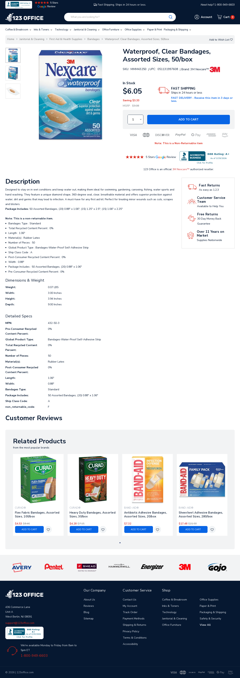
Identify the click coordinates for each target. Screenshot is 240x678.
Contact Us (129, 599)
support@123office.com (19, 623)
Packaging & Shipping (178, 29)
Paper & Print (154, 29)
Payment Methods (134, 618)
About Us (89, 599)
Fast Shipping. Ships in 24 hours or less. (120, 5)
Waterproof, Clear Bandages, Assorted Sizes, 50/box (137, 39)
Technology (63, 29)
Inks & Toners (43, 29)
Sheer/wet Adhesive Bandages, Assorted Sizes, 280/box (201, 514)
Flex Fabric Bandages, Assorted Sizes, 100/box (37, 514)
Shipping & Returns (134, 625)
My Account (130, 606)
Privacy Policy (131, 631)
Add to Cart (189, 119)
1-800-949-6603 (34, 655)
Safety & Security (210, 618)
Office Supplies (135, 29)
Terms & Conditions (135, 638)
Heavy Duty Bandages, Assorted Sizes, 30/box (92, 514)
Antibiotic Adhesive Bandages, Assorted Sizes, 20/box (145, 514)
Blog (86, 612)
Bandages (93, 39)
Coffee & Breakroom (18, 29)
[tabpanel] (38, 495)
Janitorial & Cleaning (87, 29)
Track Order (130, 612)
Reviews (89, 606)
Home (10, 39)
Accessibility (130, 644)
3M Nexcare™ (180, 169)
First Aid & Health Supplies (65, 39)
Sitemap (89, 618)
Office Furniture (112, 29)
